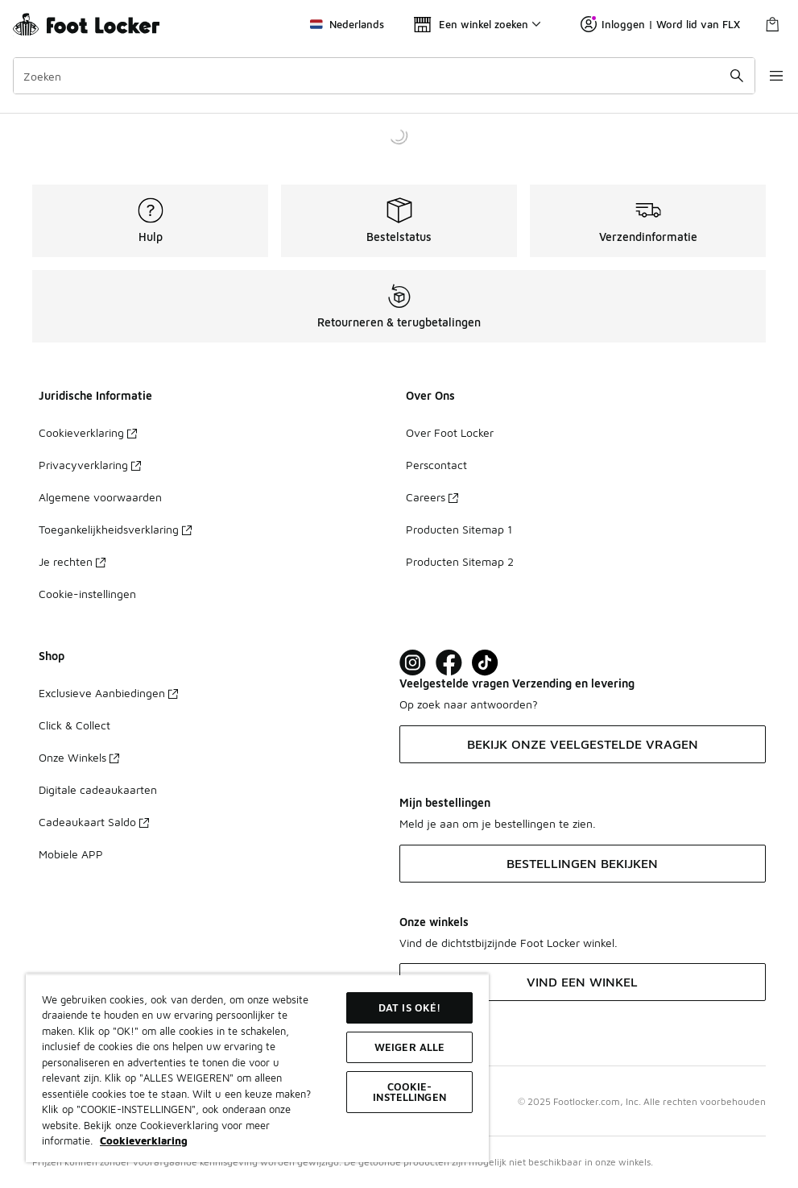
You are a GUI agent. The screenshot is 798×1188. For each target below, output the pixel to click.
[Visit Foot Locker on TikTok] (485, 663)
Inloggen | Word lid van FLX (660, 24)
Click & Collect (74, 725)
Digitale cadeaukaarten (98, 789)
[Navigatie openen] (766, 75)
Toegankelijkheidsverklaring (115, 529)
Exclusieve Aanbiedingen (108, 693)
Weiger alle (409, 1047)
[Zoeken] (376, 75)
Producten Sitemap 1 (459, 529)
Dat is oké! (409, 1007)
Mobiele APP (71, 854)
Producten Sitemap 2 (460, 561)
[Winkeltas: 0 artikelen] (772, 24)
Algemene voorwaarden (100, 497)
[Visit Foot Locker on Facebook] (449, 663)
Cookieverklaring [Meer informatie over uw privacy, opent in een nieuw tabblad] (144, 1140)
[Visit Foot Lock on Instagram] (412, 663)
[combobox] (376, 75)
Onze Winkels (79, 757)
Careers (432, 497)
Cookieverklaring (88, 432)
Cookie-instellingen (87, 593)
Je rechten (72, 561)
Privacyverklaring (90, 464)
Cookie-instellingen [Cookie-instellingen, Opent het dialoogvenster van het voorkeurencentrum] (409, 1091)
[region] (257, 1068)
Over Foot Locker (450, 432)
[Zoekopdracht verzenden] (721, 75)
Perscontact (436, 464)
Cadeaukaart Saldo (94, 822)
